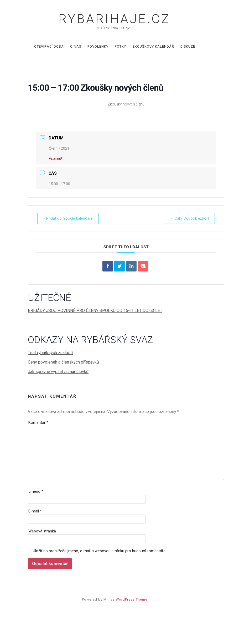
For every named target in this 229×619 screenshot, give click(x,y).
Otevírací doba (49, 46)
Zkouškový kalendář (153, 46)
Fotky (120, 46)
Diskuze (187, 46)
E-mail (35, 511)
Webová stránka (42, 531)
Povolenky (97, 46)
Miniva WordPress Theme (125, 599)
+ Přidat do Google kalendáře (70, 218)
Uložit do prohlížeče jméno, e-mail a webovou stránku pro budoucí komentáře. (99, 551)
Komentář (38, 422)
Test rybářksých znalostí (50, 352)
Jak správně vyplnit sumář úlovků (58, 371)
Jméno (35, 491)
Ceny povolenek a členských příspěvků (63, 362)
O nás (75, 46)
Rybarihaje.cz (114, 19)
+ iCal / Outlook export (187, 218)
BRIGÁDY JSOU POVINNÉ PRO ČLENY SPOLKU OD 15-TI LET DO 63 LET (95, 310)
